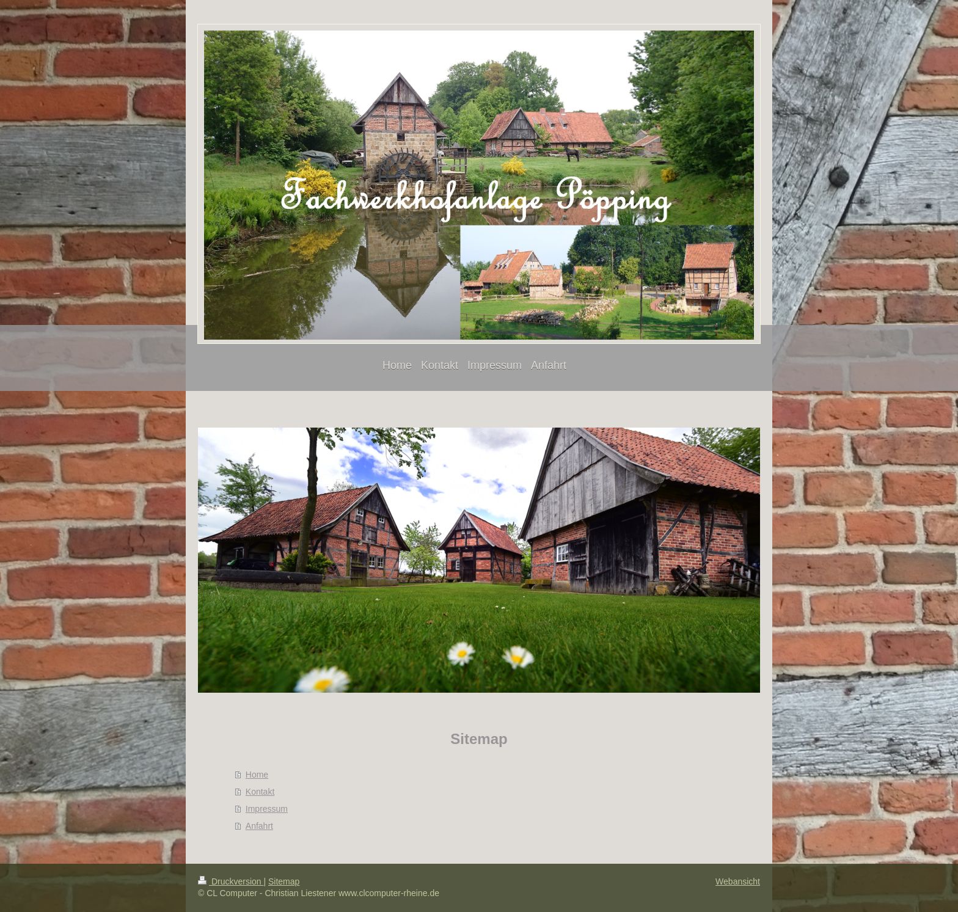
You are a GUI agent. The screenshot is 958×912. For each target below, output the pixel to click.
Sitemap (283, 881)
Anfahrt (259, 826)
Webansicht (737, 881)
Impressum (267, 809)
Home (257, 774)
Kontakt (260, 792)
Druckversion (230, 881)
